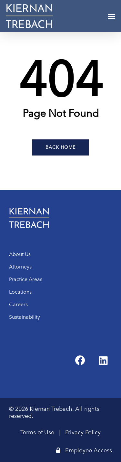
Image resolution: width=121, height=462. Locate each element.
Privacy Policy (83, 432)
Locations (20, 292)
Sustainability (24, 317)
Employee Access (84, 450)
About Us (20, 254)
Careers (18, 304)
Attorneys (20, 267)
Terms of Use (37, 432)
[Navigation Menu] (111, 16)
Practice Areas (25, 279)
